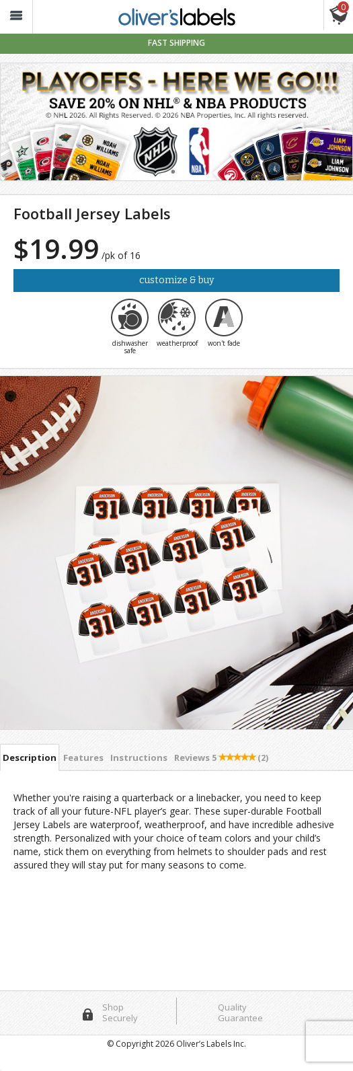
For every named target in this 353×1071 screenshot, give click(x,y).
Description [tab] (29, 757)
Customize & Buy (176, 280)
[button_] (16, 17)
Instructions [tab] (138, 757)
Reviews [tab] (221, 757)
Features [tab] (83, 757)
